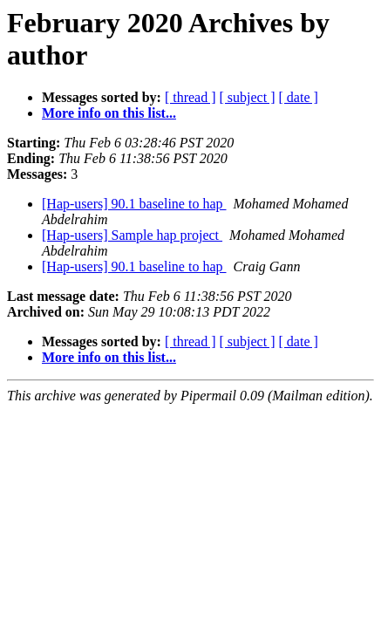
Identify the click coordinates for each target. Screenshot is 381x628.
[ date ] (298, 97)
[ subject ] (248, 97)
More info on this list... (109, 113)
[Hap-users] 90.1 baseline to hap (134, 203)
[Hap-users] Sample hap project (132, 235)
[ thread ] (190, 97)
